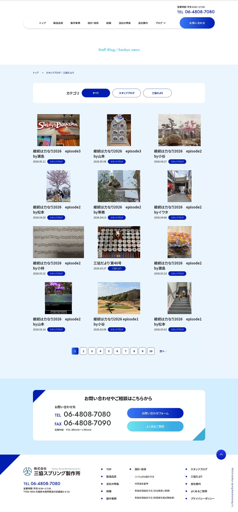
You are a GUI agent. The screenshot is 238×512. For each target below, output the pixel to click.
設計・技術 (93, 23)
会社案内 (143, 23)
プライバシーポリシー (203, 498)
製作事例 (75, 23)
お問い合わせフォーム (155, 413)
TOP (108, 469)
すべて (96, 93)
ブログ (158, 23)
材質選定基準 (141, 483)
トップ (42, 23)
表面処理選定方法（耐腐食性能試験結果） (155, 497)
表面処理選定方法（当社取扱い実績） (152, 490)
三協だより (157, 93)
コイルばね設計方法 (144, 476)
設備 (108, 23)
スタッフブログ (126, 93)
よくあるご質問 (155, 426)
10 (150, 351)
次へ (162, 351)
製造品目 (58, 23)
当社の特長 (125, 23)
